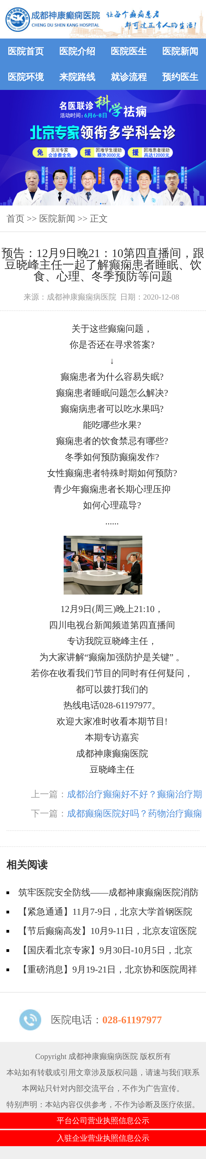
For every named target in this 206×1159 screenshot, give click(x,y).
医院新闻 (180, 51)
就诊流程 (129, 77)
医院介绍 (77, 51)
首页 (15, 219)
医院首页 (26, 51)
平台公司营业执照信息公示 (103, 1120)
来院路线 (77, 77)
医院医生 (129, 51)
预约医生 (180, 77)
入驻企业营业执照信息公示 (103, 1138)
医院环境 (26, 77)
